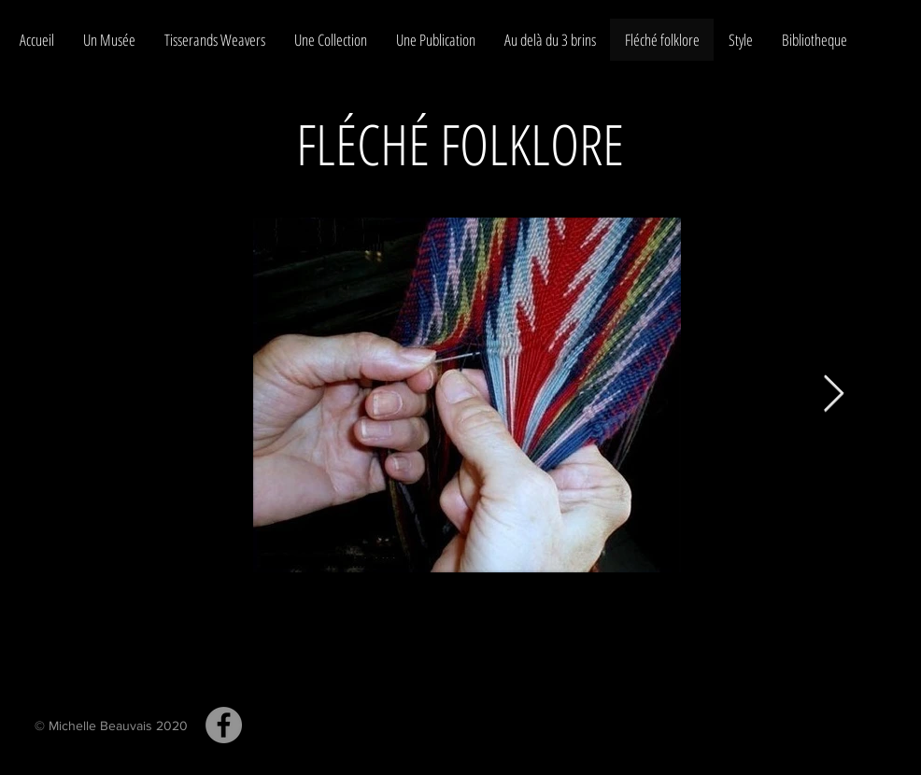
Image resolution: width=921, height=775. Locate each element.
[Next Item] (833, 395)
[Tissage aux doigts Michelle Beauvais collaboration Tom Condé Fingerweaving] (223, 725)
